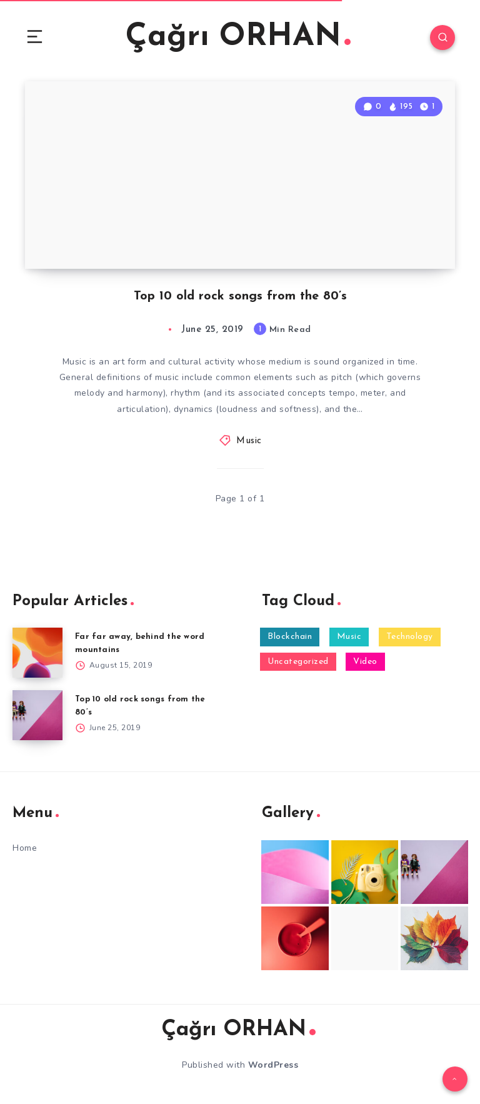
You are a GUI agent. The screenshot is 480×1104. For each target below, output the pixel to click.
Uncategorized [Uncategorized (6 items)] (298, 661)
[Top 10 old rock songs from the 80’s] (37, 715)
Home (24, 848)
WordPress (273, 1065)
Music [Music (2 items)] (349, 636)
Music (249, 441)
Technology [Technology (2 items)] (409, 636)
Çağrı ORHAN (238, 37)
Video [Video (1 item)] (365, 661)
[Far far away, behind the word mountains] (37, 653)
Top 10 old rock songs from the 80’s (240, 296)
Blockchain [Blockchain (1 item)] (290, 636)
